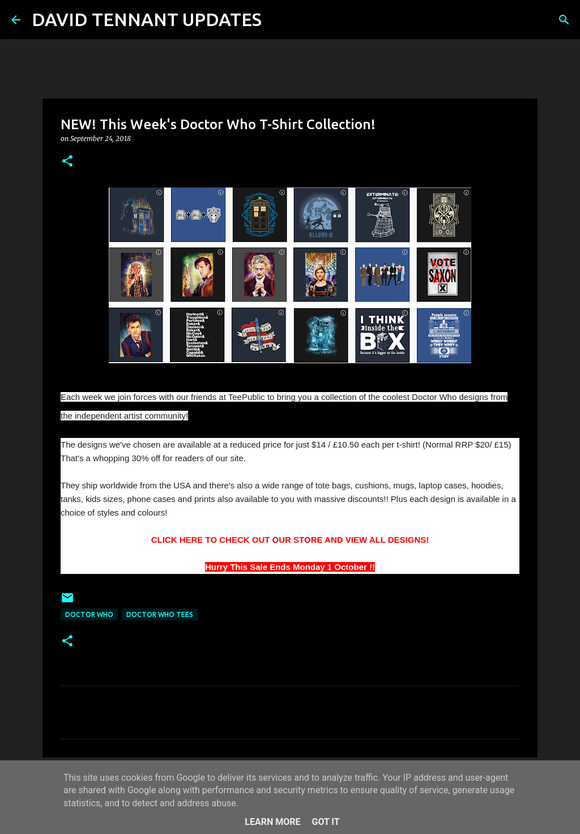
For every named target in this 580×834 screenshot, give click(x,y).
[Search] (277, 19)
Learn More (272, 821)
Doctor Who (89, 614)
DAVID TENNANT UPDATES (147, 19)
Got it (325, 821)
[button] (67, 161)
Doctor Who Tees (159, 614)
